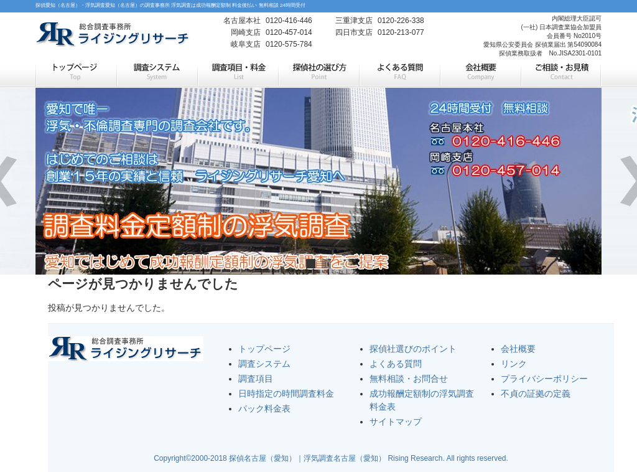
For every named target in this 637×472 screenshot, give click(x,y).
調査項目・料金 (237, 73)
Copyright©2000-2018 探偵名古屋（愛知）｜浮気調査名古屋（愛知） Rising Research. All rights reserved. (331, 458)
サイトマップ (396, 422)
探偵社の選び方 (318, 73)
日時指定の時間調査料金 (286, 394)
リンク (514, 364)
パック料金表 (264, 408)
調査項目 (255, 379)
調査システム (156, 73)
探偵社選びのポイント (413, 349)
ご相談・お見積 (561, 73)
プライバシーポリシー (544, 379)
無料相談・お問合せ (409, 379)
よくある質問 (399, 73)
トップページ (75, 73)
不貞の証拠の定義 (535, 394)
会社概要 (480, 73)
